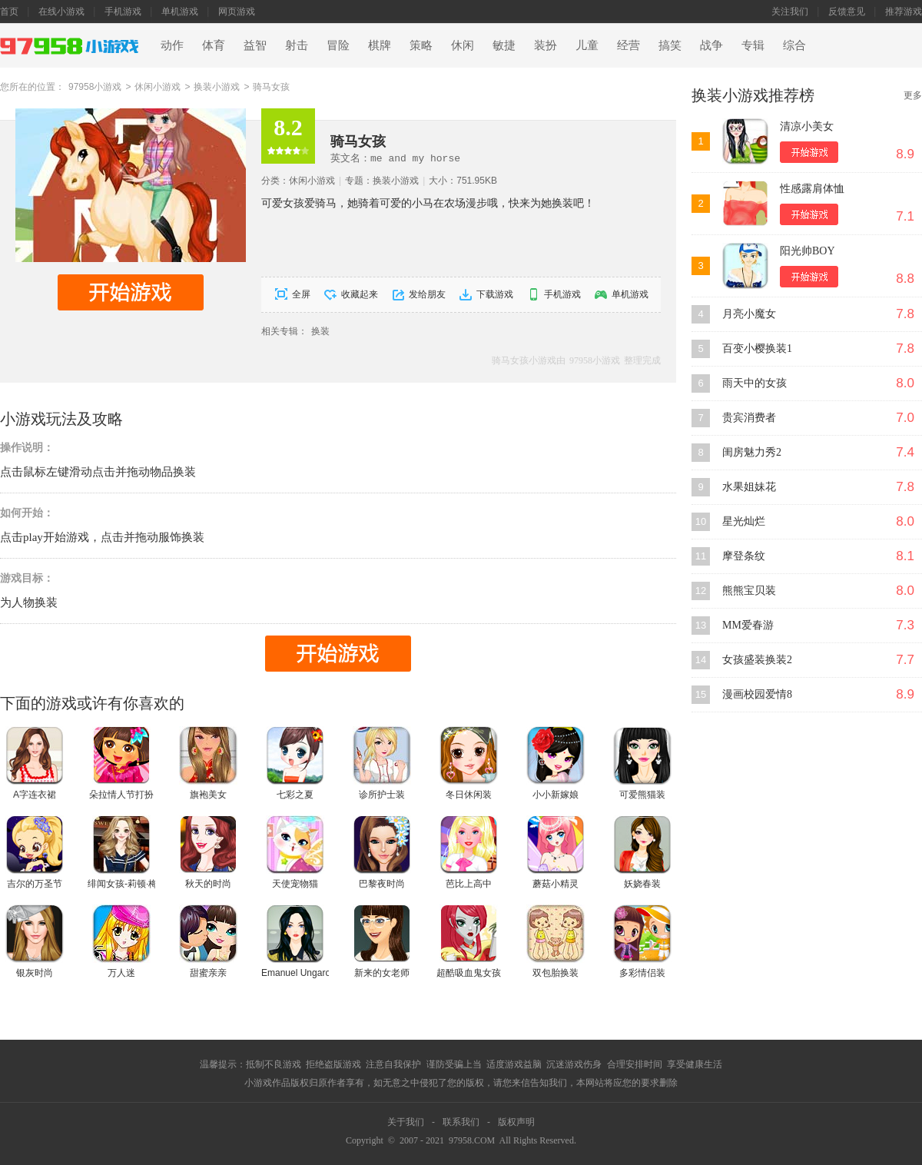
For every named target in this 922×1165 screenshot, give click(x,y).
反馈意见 (846, 11)
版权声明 (516, 1122)
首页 (9, 11)
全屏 (301, 294)
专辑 (752, 45)
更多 (913, 95)
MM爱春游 (748, 625)
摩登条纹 (743, 556)
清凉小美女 (807, 126)
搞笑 (670, 45)
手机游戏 (122, 11)
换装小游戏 (217, 86)
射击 (296, 45)
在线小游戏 (61, 11)
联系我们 (461, 1122)
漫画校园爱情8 (757, 694)
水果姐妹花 (749, 487)
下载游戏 (494, 294)
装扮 (545, 45)
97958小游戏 (94, 86)
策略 (421, 45)
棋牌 (379, 45)
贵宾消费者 (749, 417)
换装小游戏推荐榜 (753, 95)
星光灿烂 (743, 521)
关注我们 (789, 11)
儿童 (587, 45)
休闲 (462, 45)
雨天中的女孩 (754, 383)
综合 (794, 45)
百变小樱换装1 (757, 348)
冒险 (338, 45)
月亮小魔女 (749, 314)
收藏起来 (359, 294)
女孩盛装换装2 (757, 659)
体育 (213, 45)
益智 (255, 45)
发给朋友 (427, 294)
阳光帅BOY (807, 251)
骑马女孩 (271, 86)
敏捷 (504, 45)
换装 (320, 331)
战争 (711, 45)
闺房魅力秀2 (751, 452)
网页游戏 (236, 11)
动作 (172, 45)
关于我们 (405, 1122)
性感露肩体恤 (812, 188)
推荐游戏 (903, 11)
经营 (628, 45)
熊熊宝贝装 (749, 590)
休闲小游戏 (157, 86)
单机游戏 (179, 11)
